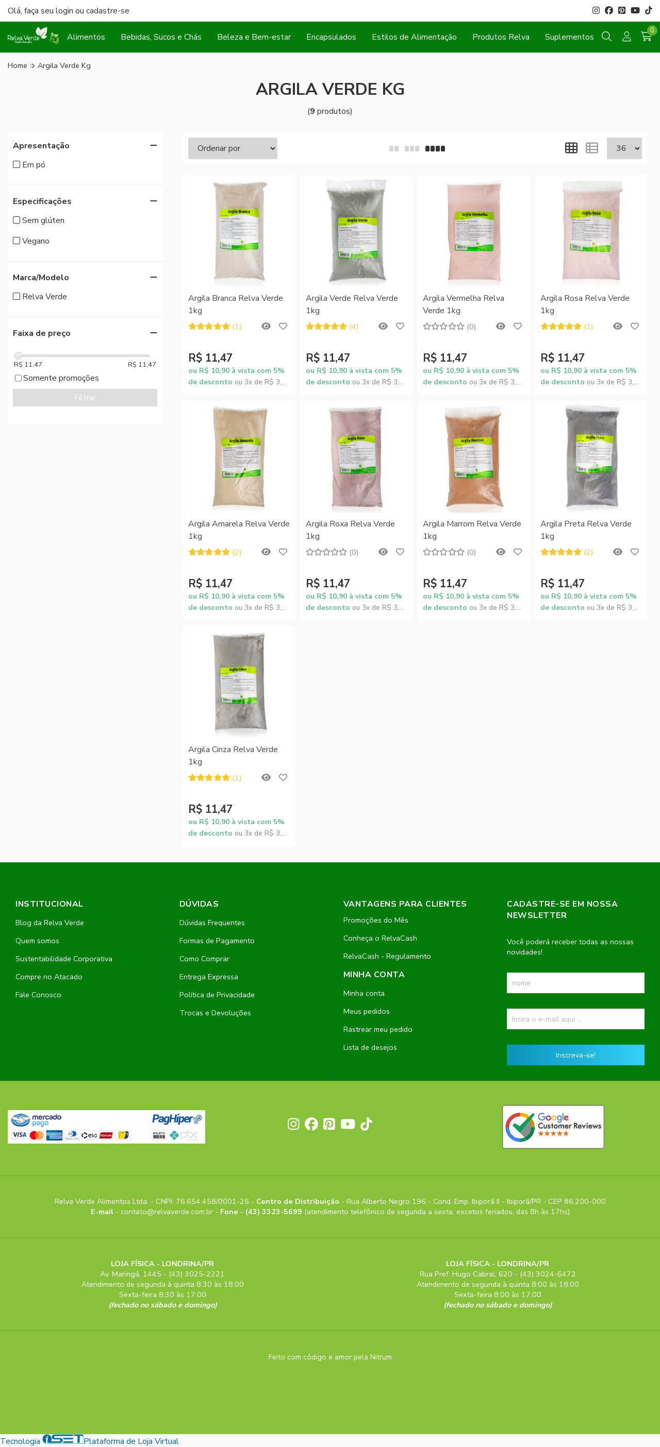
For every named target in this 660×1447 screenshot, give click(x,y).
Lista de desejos (370, 1047)
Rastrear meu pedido (377, 1029)
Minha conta (364, 993)
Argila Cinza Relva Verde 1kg (233, 756)
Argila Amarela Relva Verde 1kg (239, 530)
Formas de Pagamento (217, 940)
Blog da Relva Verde (49, 922)
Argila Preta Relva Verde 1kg (586, 530)
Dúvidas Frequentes (212, 922)
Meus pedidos (366, 1011)
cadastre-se (107, 10)
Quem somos (37, 940)
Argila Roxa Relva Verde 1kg (350, 530)
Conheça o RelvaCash (380, 938)
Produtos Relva (501, 37)
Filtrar (85, 397)
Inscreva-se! (576, 1055)
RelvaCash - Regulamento (387, 956)
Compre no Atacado (48, 977)
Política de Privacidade (217, 995)
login (65, 10)
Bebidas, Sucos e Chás (161, 37)
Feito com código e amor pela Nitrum (330, 1357)
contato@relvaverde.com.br (168, 1211)
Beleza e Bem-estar (254, 37)
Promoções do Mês (375, 920)
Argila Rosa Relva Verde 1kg (585, 304)
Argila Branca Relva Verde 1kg (235, 304)
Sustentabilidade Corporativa (63, 959)
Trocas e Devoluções (215, 1013)
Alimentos (86, 37)
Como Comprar (204, 959)
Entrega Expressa (208, 977)
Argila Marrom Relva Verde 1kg (472, 530)
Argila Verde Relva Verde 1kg (352, 304)
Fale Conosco (38, 995)
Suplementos (569, 37)
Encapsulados (331, 37)
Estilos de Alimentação (414, 37)
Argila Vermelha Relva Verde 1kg (463, 304)
